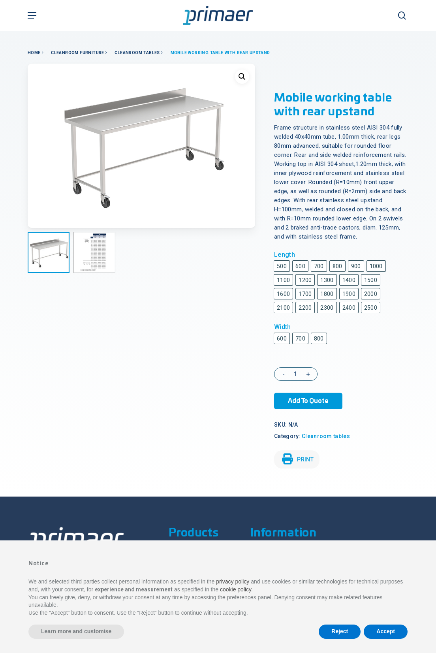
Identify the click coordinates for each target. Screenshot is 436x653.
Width (282, 327)
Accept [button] (385, 631)
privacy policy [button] (232, 581)
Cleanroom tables (137, 52)
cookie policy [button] (235, 589)
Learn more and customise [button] (76, 631)
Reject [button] (339, 631)
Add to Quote (308, 401)
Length (284, 254)
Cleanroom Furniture (77, 52)
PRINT (298, 459)
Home (34, 52)
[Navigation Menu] (32, 15)
